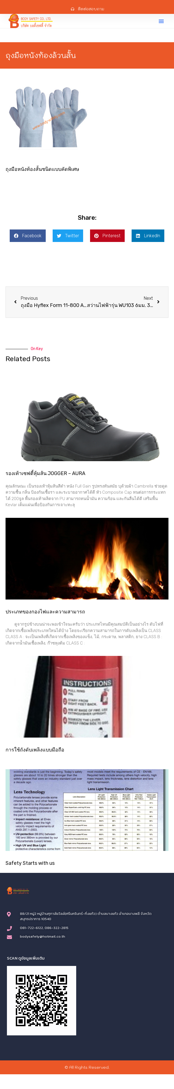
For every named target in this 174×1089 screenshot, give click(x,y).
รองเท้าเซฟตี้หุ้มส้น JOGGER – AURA (45, 473)
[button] (161, 21)
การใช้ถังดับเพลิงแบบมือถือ (35, 750)
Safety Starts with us (30, 863)
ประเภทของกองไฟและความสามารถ (45, 612)
